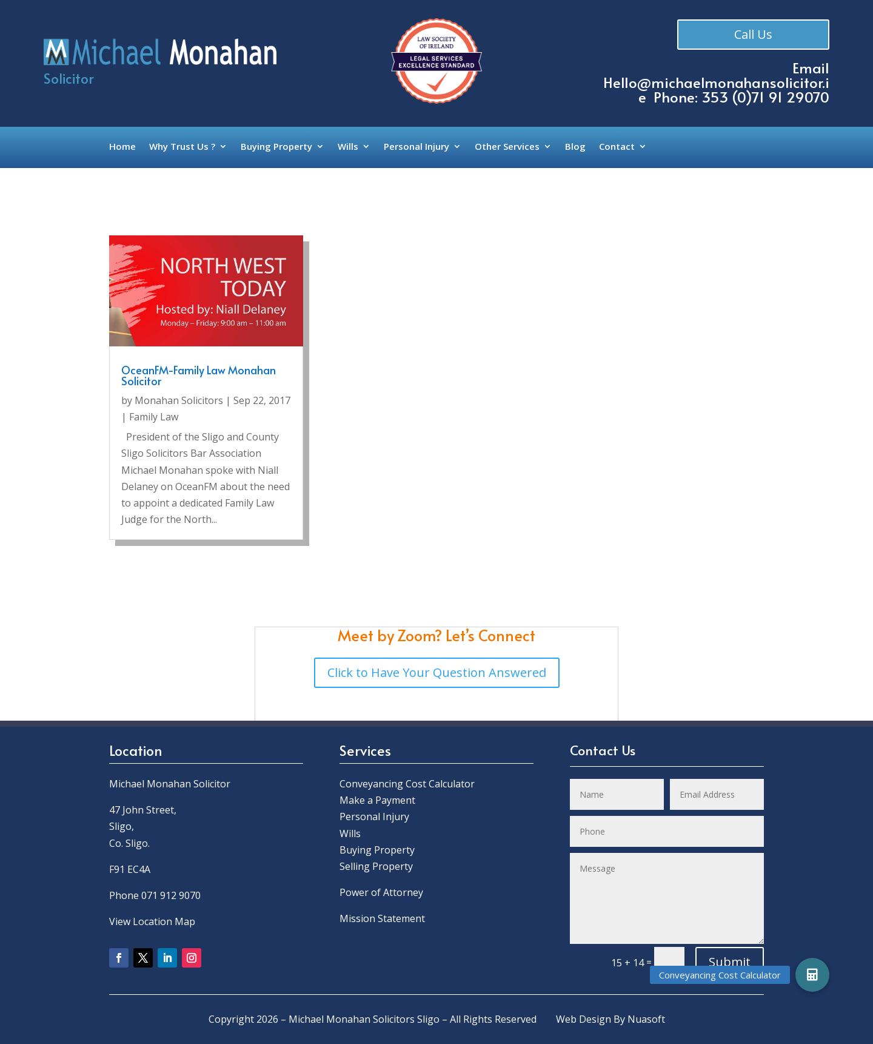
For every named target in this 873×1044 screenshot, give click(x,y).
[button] (812, 975)
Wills (348, 147)
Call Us (754, 34)
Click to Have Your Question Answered (436, 672)
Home (122, 147)
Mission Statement (383, 918)
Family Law (153, 416)
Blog (575, 147)
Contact (617, 147)
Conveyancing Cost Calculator (407, 783)
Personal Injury (416, 147)
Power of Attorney (381, 892)
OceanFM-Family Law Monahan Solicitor (198, 375)
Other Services (507, 147)
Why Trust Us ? (182, 147)
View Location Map (152, 921)
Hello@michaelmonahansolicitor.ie (716, 89)
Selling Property (376, 866)
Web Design (583, 1019)
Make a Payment (377, 800)
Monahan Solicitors (179, 400)
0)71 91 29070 (783, 97)
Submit (730, 962)
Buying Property (276, 147)
